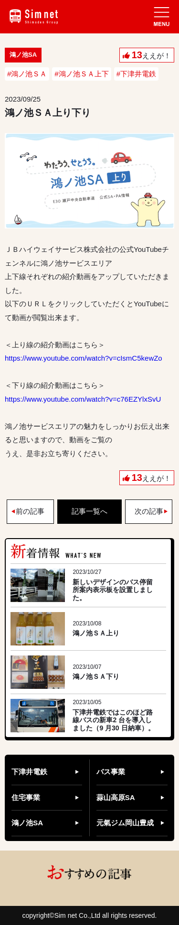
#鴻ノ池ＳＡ (27, 74)
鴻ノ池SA (27, 823)
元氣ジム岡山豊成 (125, 823)
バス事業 (110, 772)
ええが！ (151, 55)
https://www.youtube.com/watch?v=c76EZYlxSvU (83, 399)
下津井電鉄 (29, 772)
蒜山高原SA (115, 797)
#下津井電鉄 (136, 74)
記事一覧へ (89, 511)
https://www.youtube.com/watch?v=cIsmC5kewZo (83, 358)
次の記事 (149, 511)
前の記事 (30, 511)
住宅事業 (25, 797)
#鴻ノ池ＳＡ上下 (81, 74)
